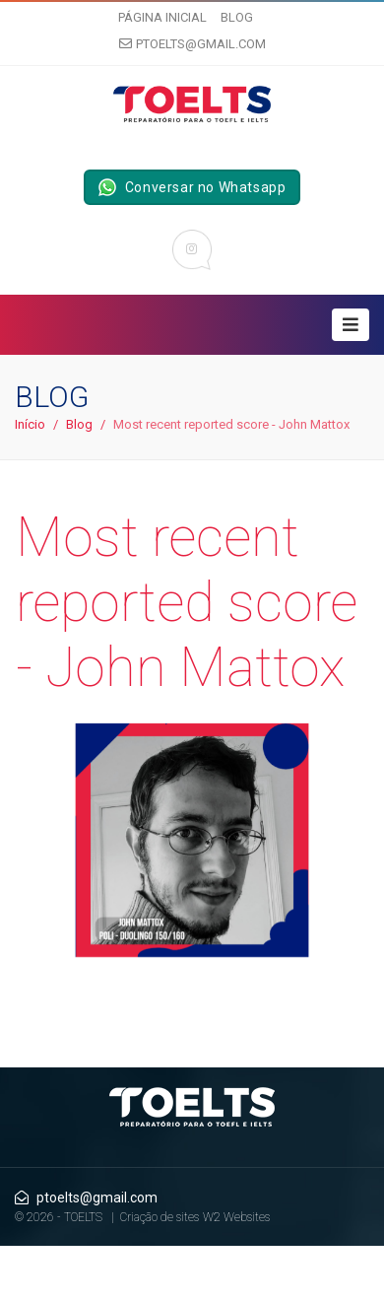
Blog (237, 17)
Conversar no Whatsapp (192, 187)
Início (30, 424)
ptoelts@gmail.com (192, 43)
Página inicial (162, 17)
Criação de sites (159, 1217)
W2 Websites (236, 1217)
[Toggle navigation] (350, 324)
